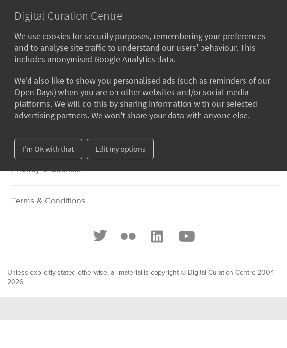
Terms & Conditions (48, 201)
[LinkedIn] (156, 236)
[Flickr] (128, 236)
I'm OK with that (48, 149)
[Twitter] (100, 236)
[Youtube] (186, 236)
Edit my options (120, 149)
